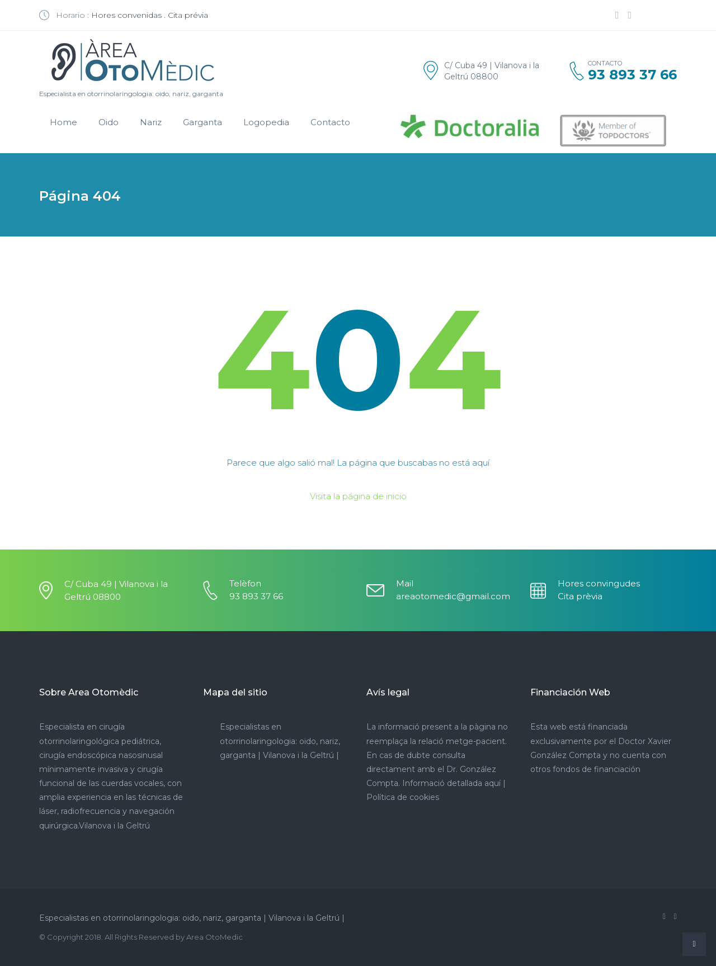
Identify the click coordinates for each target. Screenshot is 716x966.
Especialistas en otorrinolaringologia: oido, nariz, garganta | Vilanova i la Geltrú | (280, 741)
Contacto (330, 122)
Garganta (202, 122)
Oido (108, 122)
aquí (492, 783)
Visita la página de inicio (358, 496)
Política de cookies (402, 797)
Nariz (151, 122)
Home (63, 122)
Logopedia (266, 122)
